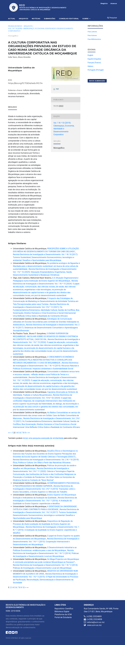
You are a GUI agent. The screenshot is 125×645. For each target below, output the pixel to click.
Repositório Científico (64, 608)
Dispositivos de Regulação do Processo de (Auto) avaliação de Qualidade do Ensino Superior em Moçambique (43, 524)
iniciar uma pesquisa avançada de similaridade (43, 438)
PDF (57, 89)
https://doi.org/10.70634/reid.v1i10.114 (25, 83)
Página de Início (15, 26)
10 (23, 587)
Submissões (49, 19)
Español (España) (94, 59)
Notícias (36, 19)
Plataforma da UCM (63, 614)
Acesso (113, 3)
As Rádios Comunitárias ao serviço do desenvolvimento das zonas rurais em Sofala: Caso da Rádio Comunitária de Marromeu (46, 415)
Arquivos (23, 19)
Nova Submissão (97, 81)
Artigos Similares (17, 243)
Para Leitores (92, 32)
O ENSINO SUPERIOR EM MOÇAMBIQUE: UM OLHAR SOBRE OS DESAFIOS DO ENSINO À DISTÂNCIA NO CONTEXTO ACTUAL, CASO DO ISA (45, 336)
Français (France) (94, 63)
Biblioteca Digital (62, 611)
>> (29, 433)
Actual (11, 19)
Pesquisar (112, 18)
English (90, 55)
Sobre (85, 19)
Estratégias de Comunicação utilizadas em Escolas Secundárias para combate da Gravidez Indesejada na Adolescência (46, 322)
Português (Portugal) (96, 70)
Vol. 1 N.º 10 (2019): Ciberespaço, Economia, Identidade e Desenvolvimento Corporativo (40, 29)
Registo (104, 3)
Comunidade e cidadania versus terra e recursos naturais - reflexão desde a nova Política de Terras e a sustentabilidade (46, 374)
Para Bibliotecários (94, 39)
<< (9, 433)
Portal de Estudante (63, 617)
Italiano (90, 66)
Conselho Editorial (69, 19)
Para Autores (92, 35)
